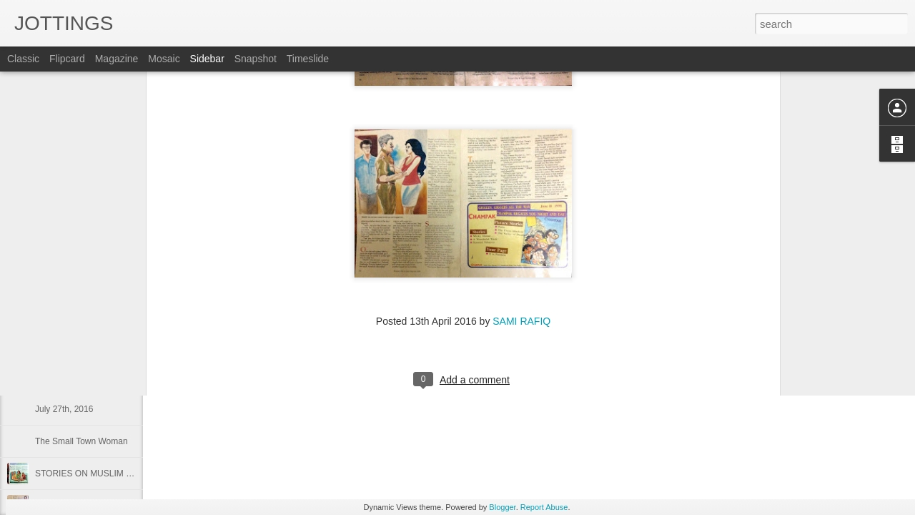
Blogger (502, 507)
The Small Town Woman (81, 441)
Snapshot (255, 58)
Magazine (117, 58)
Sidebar (207, 58)
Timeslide (308, 58)
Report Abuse (544, 507)
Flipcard (67, 58)
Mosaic (163, 58)
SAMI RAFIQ (521, 205)
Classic (23, 58)
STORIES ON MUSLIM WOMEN (97, 474)
